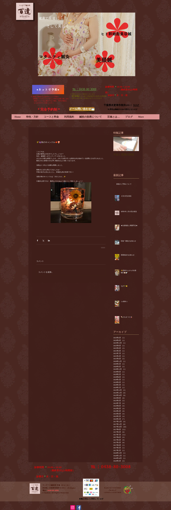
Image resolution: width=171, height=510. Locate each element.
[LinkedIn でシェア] (49, 240)
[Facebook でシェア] (37, 240)
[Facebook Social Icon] (79, 507)
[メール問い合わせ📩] (82, 109)
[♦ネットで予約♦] (48, 89)
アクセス (71, 488)
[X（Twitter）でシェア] (43, 240)
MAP (136, 105)
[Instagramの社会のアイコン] (72, 507)
